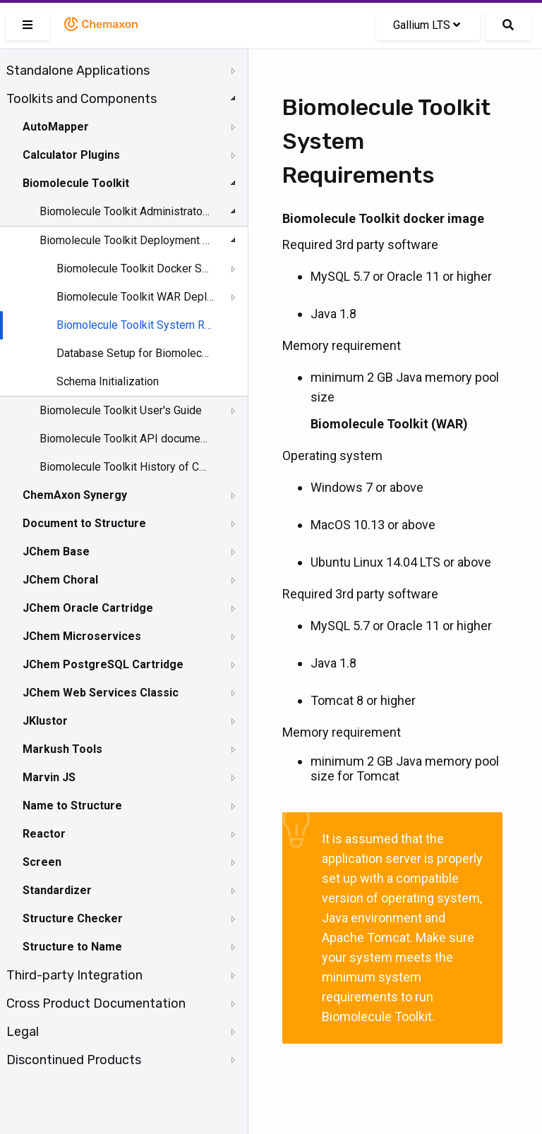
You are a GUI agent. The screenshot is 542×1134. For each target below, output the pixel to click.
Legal (22, 1031)
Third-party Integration (74, 975)
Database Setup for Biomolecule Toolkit (135, 353)
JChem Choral (60, 579)
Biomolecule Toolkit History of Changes (125, 466)
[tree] (124, 565)
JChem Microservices (82, 636)
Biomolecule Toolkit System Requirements (135, 325)
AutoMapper (56, 126)
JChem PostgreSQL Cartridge (103, 664)
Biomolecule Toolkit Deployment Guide (125, 240)
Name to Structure (72, 805)
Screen (42, 862)
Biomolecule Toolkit (76, 183)
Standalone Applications (78, 70)
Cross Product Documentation (96, 1003)
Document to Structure (84, 523)
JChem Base (56, 551)
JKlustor (45, 721)
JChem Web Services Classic (101, 692)
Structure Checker (73, 918)
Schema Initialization (107, 381)
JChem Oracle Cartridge (88, 608)
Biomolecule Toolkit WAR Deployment (135, 296)
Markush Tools (62, 749)
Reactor (44, 833)
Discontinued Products (73, 1060)
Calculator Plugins (71, 155)
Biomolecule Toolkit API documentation (125, 438)
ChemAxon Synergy (75, 495)
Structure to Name (72, 946)
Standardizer (57, 890)
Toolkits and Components (81, 99)
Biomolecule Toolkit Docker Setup (135, 268)
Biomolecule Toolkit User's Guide (121, 410)
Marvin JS (49, 777)
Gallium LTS (426, 25)
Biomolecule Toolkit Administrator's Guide (125, 211)
